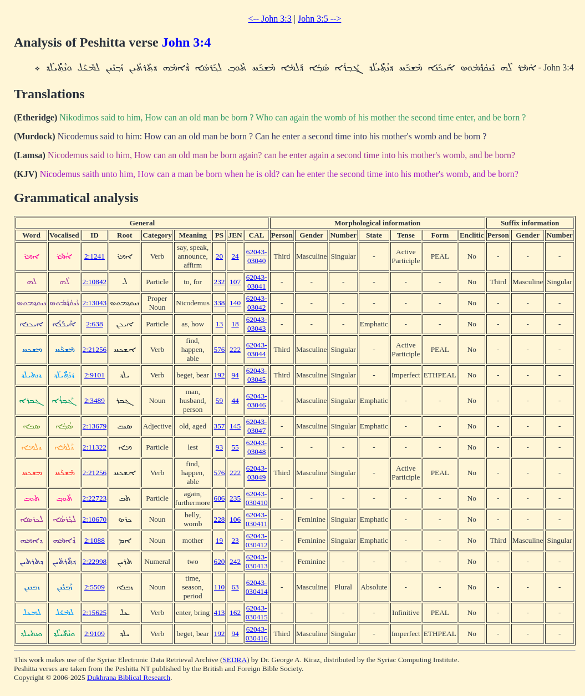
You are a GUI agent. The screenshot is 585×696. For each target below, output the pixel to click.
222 (235, 349)
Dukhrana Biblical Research (128, 677)
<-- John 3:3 (269, 18)
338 (219, 303)
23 (234, 540)
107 (235, 282)
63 (234, 587)
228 (219, 519)
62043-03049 (256, 472)
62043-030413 (257, 561)
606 (219, 498)
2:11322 (94, 447)
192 (219, 375)
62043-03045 (256, 375)
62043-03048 (256, 447)
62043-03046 (256, 400)
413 (219, 612)
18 (234, 324)
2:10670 (95, 519)
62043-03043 (256, 323)
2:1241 (94, 256)
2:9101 (94, 375)
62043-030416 (257, 633)
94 (234, 375)
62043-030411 (257, 519)
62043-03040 (256, 256)
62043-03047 (256, 426)
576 (219, 349)
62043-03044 (256, 349)
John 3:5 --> (319, 18)
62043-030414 (257, 587)
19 (219, 540)
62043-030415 (257, 612)
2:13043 (95, 303)
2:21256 (95, 349)
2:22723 (95, 498)
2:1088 (94, 540)
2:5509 (94, 587)
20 (219, 256)
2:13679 (95, 426)
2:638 (94, 324)
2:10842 (95, 282)
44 (234, 400)
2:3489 (94, 400)
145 (235, 426)
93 (219, 447)
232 (219, 282)
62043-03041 (256, 281)
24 (234, 256)
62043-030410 (257, 498)
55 (234, 447)
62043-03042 (256, 302)
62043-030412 (257, 540)
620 (219, 561)
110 (219, 587)
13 (219, 324)
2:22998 (95, 561)
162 (235, 612)
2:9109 (94, 633)
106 (235, 519)
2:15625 (95, 612)
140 (235, 303)
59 (219, 400)
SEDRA (234, 659)
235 (235, 498)
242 (235, 561)
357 (219, 426)
